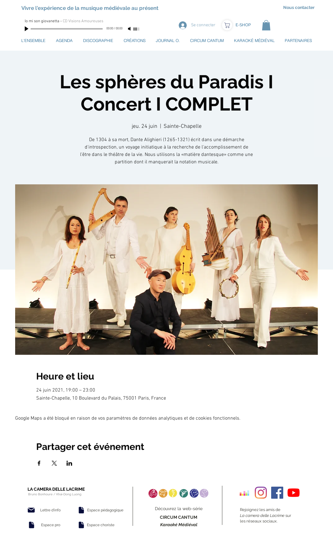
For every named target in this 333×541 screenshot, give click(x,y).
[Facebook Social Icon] (277, 493)
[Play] (27, 28)
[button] (266, 25)
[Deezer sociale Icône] (244, 493)
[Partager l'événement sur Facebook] (39, 463)
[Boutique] (227, 25)
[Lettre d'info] (50, 510)
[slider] (137, 29)
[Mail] (31, 510)
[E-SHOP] (243, 25)
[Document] (32, 525)
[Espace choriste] (100, 525)
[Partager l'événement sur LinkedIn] (69, 463)
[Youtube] (294, 493)
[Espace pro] (50, 525)
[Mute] (130, 29)
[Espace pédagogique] (105, 510)
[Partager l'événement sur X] (54, 463)
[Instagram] (261, 493)
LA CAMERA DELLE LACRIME (56, 489)
